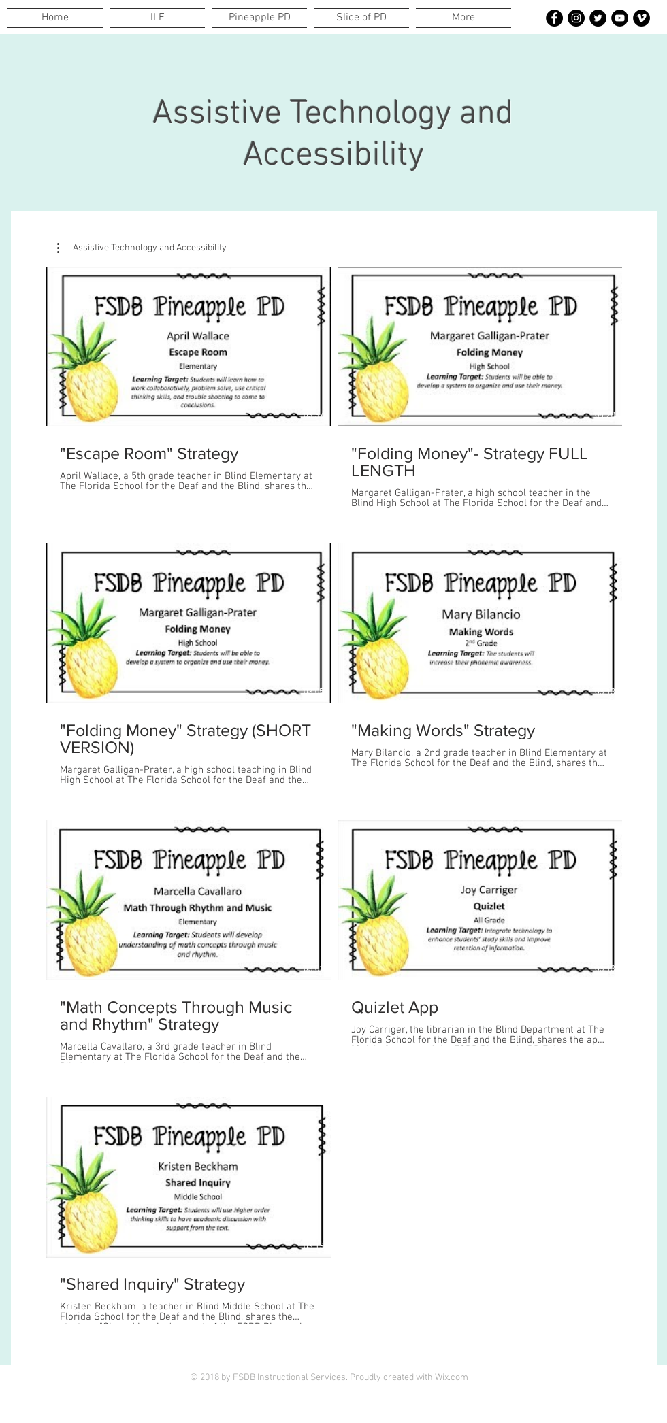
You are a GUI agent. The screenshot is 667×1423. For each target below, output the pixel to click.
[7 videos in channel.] (334, 803)
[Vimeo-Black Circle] (641, 18)
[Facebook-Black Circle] (554, 18)
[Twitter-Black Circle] (597, 18)
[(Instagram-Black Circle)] (576, 18)
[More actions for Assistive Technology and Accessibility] (142, 248)
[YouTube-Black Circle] (619, 18)
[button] (142, 248)
